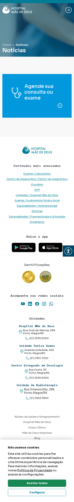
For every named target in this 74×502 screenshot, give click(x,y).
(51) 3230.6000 (37, 338)
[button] (68, 251)
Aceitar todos (37, 483)
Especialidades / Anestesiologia (37, 205)
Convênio (37, 184)
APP (37, 189)
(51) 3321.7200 (37, 358)
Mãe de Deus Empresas (37, 433)
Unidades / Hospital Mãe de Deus (37, 195)
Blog (37, 438)
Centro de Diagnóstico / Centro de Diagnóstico (37, 179)
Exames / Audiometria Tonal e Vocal (37, 200)
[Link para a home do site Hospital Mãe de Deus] (37, 150)
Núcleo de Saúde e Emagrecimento (37, 416)
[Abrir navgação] (69, 10)
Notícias (37, 211)
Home (6, 45)
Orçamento (37, 222)
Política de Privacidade (34, 470)
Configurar (37, 492)
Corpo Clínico (37, 427)
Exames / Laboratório (37, 173)
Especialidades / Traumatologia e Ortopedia (37, 216)
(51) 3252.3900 (37, 398)
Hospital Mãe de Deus (37, 422)
